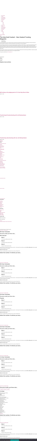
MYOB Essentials (2, 152)
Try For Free (1, 413)
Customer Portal (2, 164)
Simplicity (1, 161)
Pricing (2, 16)
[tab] (1, 389)
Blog (0, 211)
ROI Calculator (3, 17)
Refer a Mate (3, 28)
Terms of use (1, 230)
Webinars (1, 205)
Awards (1, 203)
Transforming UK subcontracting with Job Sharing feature (13, 115)
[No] (19, 440)
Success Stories (3, 18)
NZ (3, 22)
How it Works (3, 15)
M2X (0, 157)
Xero (0, 150)
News (0, 210)
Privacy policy (6, 230)
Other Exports (2, 156)
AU (3, 23)
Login (2, 20)
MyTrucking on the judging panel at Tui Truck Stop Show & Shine (14, 92)
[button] (18, 59)
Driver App (1, 162)
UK (3, 24)
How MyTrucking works (3, 143)
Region (2, 21)
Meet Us (1, 202)
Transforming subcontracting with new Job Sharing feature (13, 137)
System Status (2, 206)
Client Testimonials (2, 212)
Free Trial (2, 29)
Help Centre (1, 213)
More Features (2, 165)
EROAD (1, 154)
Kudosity (1, 153)
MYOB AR (1, 151)
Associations (1, 204)
